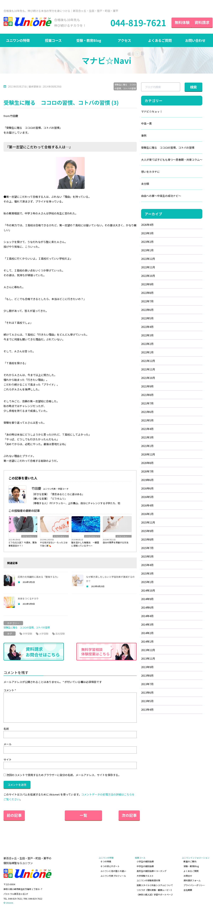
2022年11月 (148, 267)
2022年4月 (147, 327)
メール (8, 744)
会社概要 (188, 889)
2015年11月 (148, 522)
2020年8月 (147, 463)
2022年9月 (147, 284)
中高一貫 (146, 123)
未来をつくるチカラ (28, 598)
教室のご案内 (190, 861)
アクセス (124, 40)
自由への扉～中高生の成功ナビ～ (161, 196)
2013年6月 (147, 693)
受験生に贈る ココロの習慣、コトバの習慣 (125, 86)
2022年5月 (147, 318)
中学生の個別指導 (145, 866)
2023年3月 (147, 233)
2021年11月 (148, 369)
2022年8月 (147, 293)
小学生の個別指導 (145, 861)
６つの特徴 (105, 861)
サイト (8, 759)
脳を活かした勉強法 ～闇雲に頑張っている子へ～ (85, 544)
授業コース (53, 40)
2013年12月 (148, 650)
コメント (10, 690)
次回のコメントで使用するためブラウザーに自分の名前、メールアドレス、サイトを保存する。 (63, 775)
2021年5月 (147, 420)
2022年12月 (148, 259)
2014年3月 (147, 624)
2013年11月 (148, 658)
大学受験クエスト (145, 875)
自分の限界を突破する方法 (115, 542)
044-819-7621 (132, 22)
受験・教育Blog (89, 40)
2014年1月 (147, 641)
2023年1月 (147, 250)
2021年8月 (147, 395)
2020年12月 (148, 454)
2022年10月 (148, 276)
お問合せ (188, 875)
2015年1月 (147, 582)
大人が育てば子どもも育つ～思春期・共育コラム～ (171, 160)
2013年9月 (147, 667)
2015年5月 (147, 556)
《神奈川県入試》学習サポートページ (155, 894)
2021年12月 (148, 361)
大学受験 (45, 633)
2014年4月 (147, 616)
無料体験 (175, 22)
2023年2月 (147, 242)
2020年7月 (147, 471)
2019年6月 (147, 480)
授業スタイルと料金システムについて (155, 885)
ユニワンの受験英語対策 (148, 880)
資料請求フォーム (192, 880)
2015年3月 (147, 573)
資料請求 (198, 22)
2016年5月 (147, 497)
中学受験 (28, 633)
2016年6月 (147, 488)
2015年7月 (147, 548)
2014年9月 (147, 599)
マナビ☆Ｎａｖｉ (29, 536)
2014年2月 (147, 633)
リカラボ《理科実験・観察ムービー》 (155, 889)
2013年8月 (147, 675)
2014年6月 (147, 607)
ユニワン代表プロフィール (113, 875)
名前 (6, 728)
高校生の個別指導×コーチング (151, 870)
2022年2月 (147, 344)
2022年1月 (147, 352)
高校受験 (62, 633)
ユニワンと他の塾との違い (113, 870)
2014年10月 (148, 590)
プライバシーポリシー (194, 885)
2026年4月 (147, 225)
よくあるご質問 (159, 40)
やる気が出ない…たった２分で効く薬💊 (53, 544)
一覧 (70, 815)
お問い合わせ (195, 40)
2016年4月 (147, 505)
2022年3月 (147, 335)
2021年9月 (147, 386)
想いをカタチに (150, 172)
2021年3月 (147, 437)
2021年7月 (147, 403)
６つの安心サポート (110, 866)
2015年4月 (147, 565)
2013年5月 (147, 701)
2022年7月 (147, 301)
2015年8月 (147, 539)
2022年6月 (147, 310)
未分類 (145, 184)
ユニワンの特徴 (17, 40)
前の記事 (14, 815)
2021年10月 (148, 378)
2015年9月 (147, 531)
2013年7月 (147, 684)
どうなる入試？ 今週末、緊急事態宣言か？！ (23, 544)
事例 (143, 136)
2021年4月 (147, 429)
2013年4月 (147, 710)
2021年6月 (147, 412)
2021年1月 (147, 446)
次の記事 (126, 815)
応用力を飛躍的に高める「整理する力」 (38, 577)
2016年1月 (147, 514)
